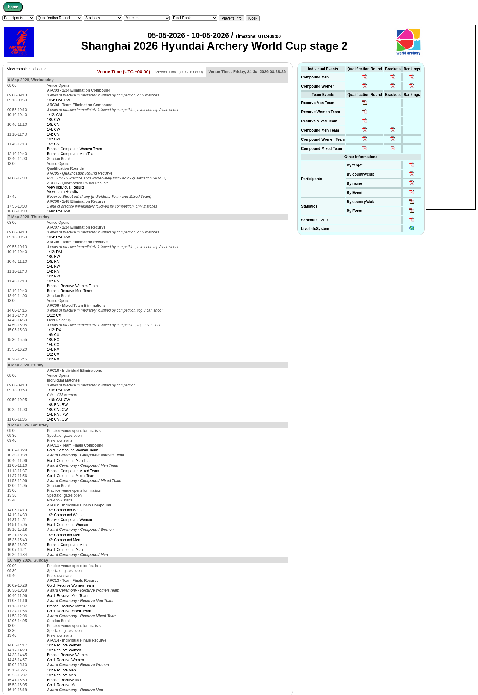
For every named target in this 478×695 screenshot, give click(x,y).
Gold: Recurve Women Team (70, 585)
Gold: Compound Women (67, 525)
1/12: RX (54, 330)
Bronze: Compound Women (69, 520)
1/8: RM (53, 261)
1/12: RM (54, 252)
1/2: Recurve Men (61, 670)
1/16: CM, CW (58, 400)
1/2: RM (53, 281)
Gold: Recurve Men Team (67, 596)
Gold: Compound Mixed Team (71, 476)
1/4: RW (53, 266)
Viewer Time (179, 71)
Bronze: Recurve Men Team (69, 291)
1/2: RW (53, 276)
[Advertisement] (450, 116)
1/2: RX (53, 359)
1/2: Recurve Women (64, 645)
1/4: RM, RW (57, 414)
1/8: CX (53, 335)
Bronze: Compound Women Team (74, 149)
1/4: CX (53, 344)
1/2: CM (53, 144)
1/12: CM (54, 115)
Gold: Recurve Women (65, 660)
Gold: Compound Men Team (70, 460)
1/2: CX (53, 354)
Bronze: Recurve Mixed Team (71, 606)
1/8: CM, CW (57, 409)
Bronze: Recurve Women (67, 655)
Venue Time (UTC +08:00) (123, 71)
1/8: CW (53, 120)
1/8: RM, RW (57, 405)
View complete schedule (26, 69)
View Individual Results (65, 187)
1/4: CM (53, 134)
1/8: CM (53, 124)
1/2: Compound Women (66, 510)
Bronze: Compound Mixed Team (73, 471)
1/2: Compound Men (63, 535)
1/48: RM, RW (58, 211)
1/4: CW (53, 129)
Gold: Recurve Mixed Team (69, 611)
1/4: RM (53, 271)
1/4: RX (53, 349)
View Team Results (62, 192)
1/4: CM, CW (57, 419)
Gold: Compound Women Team (72, 450)
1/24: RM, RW (58, 237)
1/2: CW (53, 139)
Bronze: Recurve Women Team (72, 286)
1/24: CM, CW (58, 100)
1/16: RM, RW (58, 390)
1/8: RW (53, 257)
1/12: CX (54, 315)
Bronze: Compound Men (67, 545)
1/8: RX (53, 340)
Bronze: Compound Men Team (72, 154)
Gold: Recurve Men (62, 685)
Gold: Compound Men (65, 550)
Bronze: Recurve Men (64, 680)
